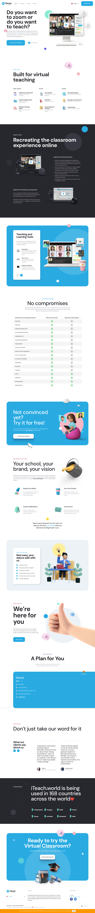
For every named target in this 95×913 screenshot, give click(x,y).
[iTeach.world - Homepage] (7, 3)
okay (74, 911)
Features (22, 3)
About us (35, 3)
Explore (16, 3)
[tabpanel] (50, 256)
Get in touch (87, 3)
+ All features (21, 698)
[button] (74, 3)
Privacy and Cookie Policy (18, 907)
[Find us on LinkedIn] (75, 901)
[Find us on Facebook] (71, 901)
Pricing (28, 3)
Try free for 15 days (23, 704)
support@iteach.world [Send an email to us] (75, 898)
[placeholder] (32, 168)
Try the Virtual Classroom (16, 42)
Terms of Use (9, 907)
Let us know (51, 525)
